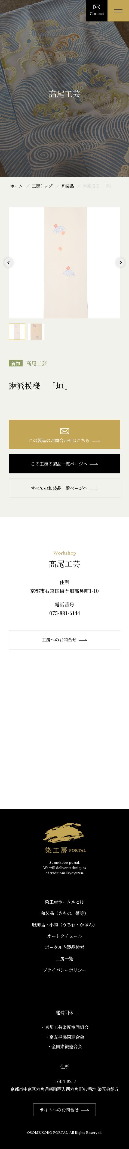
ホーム (16, 186)
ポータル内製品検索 (64, 947)
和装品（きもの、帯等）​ (64, 913)
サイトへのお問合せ (65, 1109)
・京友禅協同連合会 (64, 1037)
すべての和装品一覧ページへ (64, 488)
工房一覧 (64, 958)
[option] (65, 262)
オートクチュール (64, 936)
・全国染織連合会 (64, 1046)
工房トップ (42, 186)
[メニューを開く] (118, 10)
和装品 (68, 186)
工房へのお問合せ (64, 639)
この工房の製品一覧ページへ (64, 463)
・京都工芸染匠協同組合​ (64, 1027)
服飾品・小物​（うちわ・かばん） (64, 924)
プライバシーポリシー (64, 970)
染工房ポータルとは (64, 901)
